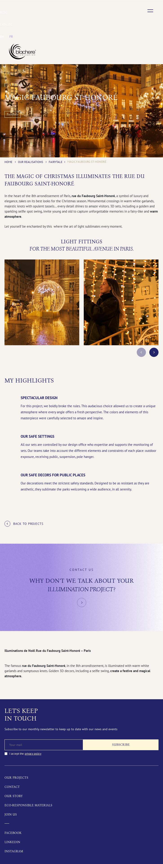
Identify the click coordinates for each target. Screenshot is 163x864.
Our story (13, 796)
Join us (10, 814)
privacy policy (33, 753)
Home (8, 162)
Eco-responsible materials (28, 805)
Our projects (16, 778)
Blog (3, 12)
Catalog (6, 24)
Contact (12, 787)
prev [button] (141, 352)
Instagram (13, 851)
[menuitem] (2, 37)
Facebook (13, 833)
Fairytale (55, 162)
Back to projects (28, 524)
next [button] (154, 352)
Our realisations (30, 162)
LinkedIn (12, 842)
